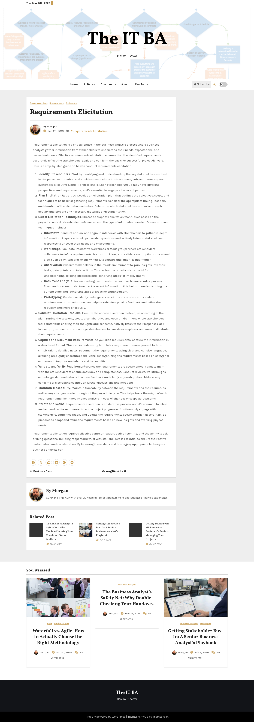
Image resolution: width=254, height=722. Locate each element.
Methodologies (61, 623)
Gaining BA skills (114, 471)
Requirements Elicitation (71, 112)
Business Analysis (38, 103)
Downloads (108, 84)
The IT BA (127, 39)
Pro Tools (141, 84)
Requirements (57, 103)
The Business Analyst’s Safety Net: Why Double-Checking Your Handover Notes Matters (59, 531)
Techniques (71, 103)
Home (74, 84)
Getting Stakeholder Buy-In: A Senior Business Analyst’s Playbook (195, 637)
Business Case (41, 471)
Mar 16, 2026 (56, 544)
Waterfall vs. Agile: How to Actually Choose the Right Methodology (58, 637)
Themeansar (160, 716)
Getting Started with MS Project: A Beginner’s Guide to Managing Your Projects (157, 531)
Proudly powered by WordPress (106, 716)
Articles (89, 84)
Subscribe (202, 84)
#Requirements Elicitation (89, 131)
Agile (49, 623)
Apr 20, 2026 (64, 652)
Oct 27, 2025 (155, 544)
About (125, 84)
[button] (214, 84)
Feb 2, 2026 (105, 540)
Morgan (52, 126)
